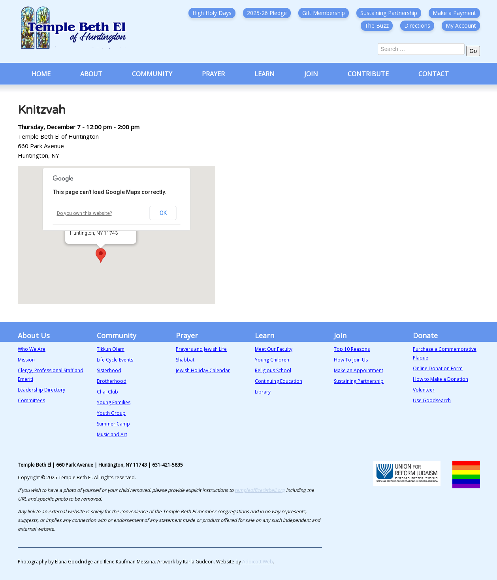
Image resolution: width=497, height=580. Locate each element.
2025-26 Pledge (267, 13)
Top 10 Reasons (352, 349)
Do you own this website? (84, 213)
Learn (264, 74)
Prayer (213, 74)
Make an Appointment (358, 370)
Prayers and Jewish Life (201, 349)
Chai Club (107, 391)
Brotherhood (111, 381)
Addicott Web (257, 561)
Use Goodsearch (432, 400)
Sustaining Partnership (388, 13)
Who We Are (31, 349)
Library (263, 391)
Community (152, 74)
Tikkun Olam (110, 349)
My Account (461, 25)
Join (311, 74)
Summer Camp (113, 423)
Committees (31, 400)
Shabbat (185, 359)
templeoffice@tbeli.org (260, 490)
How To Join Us (351, 359)
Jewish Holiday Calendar (203, 370)
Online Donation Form (438, 368)
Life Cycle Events (115, 359)
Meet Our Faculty (273, 349)
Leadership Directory (41, 389)
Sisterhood (109, 370)
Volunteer (424, 389)
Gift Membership (323, 13)
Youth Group (111, 413)
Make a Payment (454, 13)
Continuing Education (278, 381)
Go (473, 51)
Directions (417, 25)
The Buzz (377, 25)
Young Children (272, 359)
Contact (433, 74)
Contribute (368, 74)
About (91, 74)
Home (41, 74)
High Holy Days (212, 13)
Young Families (113, 402)
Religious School (273, 370)
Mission (26, 359)
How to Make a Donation (440, 379)
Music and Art (112, 434)
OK (163, 213)
